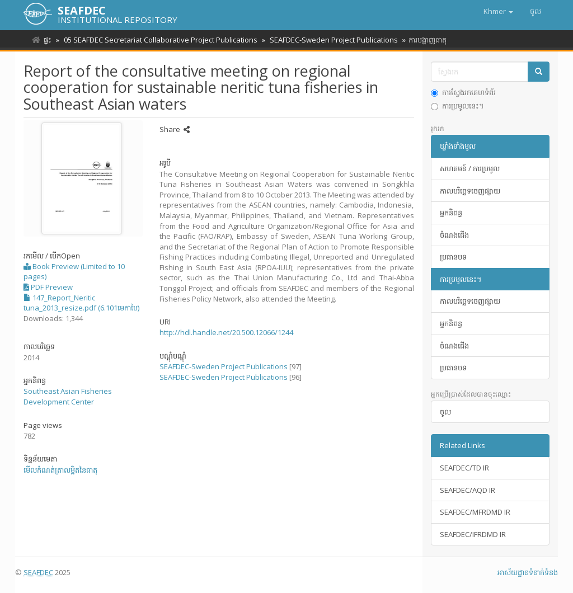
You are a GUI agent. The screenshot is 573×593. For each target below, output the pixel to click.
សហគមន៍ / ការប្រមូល (470, 168)
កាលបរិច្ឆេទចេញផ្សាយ (470, 191)
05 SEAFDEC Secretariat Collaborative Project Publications (159, 40)
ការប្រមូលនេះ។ (457, 106)
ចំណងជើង (454, 235)
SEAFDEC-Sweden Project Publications (330, 40)
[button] (498, 11)
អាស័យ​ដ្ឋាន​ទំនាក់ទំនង (527, 572)
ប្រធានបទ (453, 257)
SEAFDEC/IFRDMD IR (473, 534)
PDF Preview (48, 287)
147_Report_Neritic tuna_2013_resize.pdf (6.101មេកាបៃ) (81, 303)
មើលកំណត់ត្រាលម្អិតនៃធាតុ (60, 470)
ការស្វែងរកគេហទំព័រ (463, 92)
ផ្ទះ (47, 40)
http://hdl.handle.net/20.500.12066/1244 (226, 332)
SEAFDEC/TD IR (464, 468)
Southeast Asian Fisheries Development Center (68, 396)
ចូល (445, 412)
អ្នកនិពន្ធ (451, 213)
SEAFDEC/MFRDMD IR (475, 512)
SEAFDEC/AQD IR (467, 490)
